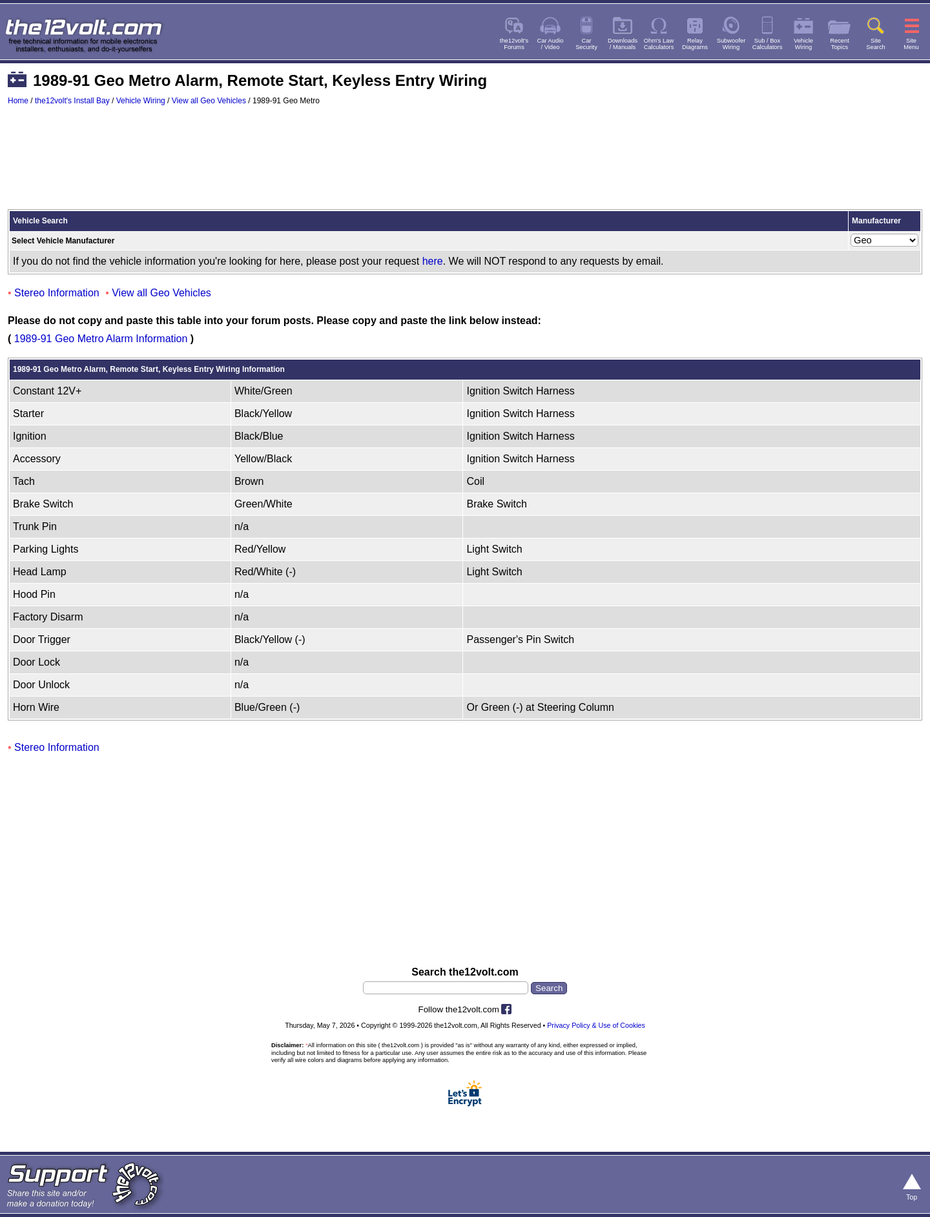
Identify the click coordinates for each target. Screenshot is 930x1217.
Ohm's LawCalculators (659, 43)
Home (18, 100)
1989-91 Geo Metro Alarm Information (101, 338)
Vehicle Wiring (140, 100)
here (432, 261)
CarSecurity (586, 43)
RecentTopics (839, 43)
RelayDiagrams (695, 43)
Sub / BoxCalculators (767, 43)
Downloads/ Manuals (622, 43)
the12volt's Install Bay (72, 100)
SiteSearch (875, 43)
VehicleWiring (803, 43)
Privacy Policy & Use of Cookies (596, 1025)
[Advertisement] (465, 163)
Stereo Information (56, 292)
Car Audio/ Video (550, 43)
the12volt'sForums (514, 43)
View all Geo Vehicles (209, 100)
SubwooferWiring (731, 43)
